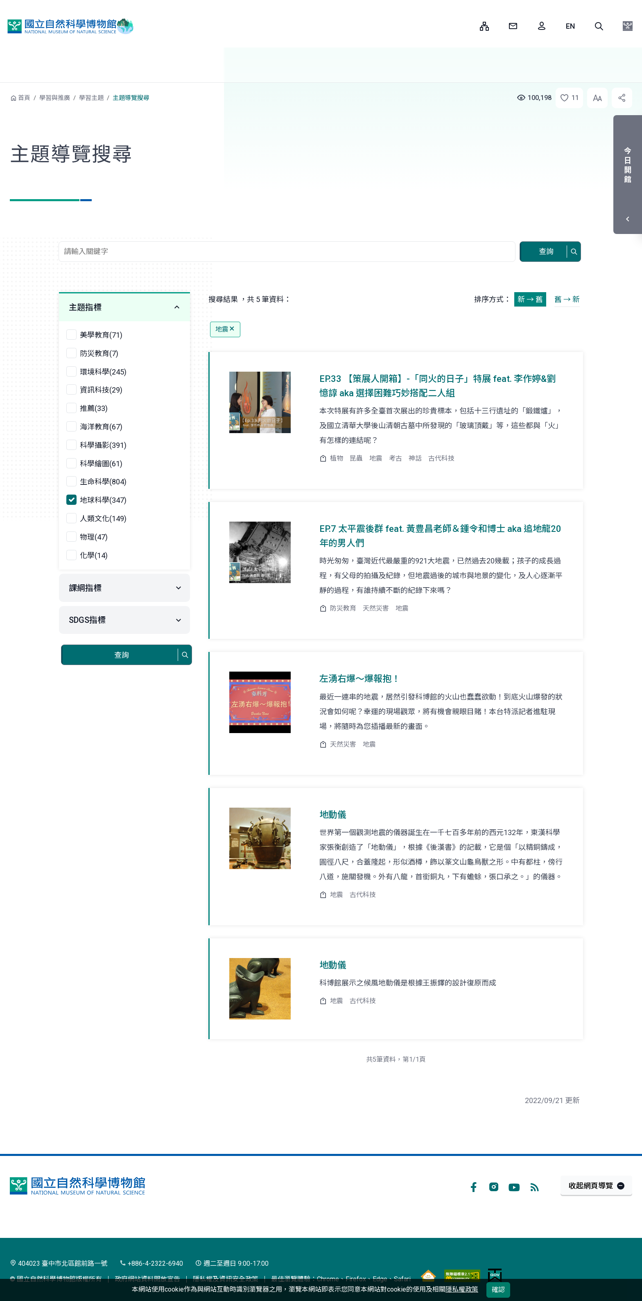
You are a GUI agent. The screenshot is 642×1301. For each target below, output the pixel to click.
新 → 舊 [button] (530, 299)
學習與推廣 (54, 98)
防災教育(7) (99, 353)
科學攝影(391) (103, 445)
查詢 (546, 251)
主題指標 (85, 307)
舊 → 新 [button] (567, 299)
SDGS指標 (87, 620)
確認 (498, 1290)
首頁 (24, 98)
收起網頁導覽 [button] (591, 1185)
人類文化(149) (103, 518)
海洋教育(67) (101, 426)
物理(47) (94, 537)
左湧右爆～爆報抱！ (359, 679)
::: (467, 26)
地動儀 (332, 815)
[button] (599, 26)
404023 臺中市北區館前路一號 (58, 1263)
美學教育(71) (101, 335)
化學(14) (94, 555)
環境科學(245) (103, 372)
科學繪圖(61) (101, 463)
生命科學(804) (103, 481)
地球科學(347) (103, 500)
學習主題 (91, 98)
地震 (225, 329)
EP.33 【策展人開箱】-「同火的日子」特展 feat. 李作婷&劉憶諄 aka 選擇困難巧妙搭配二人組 (437, 386)
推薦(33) (94, 408)
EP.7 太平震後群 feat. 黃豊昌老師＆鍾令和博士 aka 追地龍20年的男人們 (440, 536)
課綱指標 (85, 588)
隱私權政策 (461, 1289)
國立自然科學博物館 (67, 26)
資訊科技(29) (101, 390)
